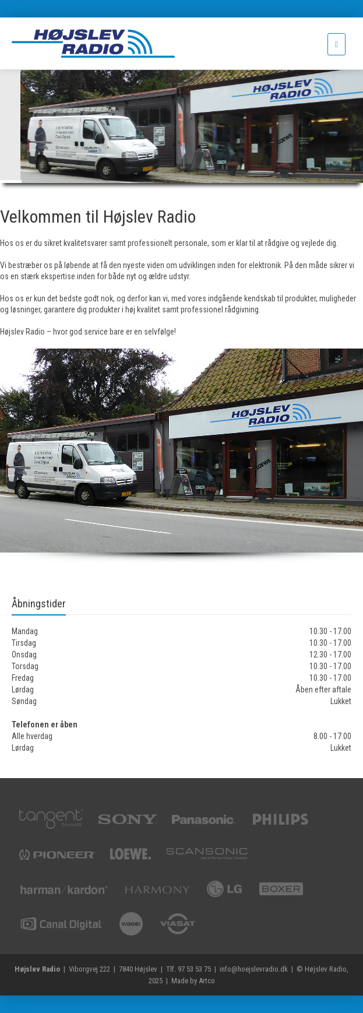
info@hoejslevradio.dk (254, 969)
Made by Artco (193, 980)
